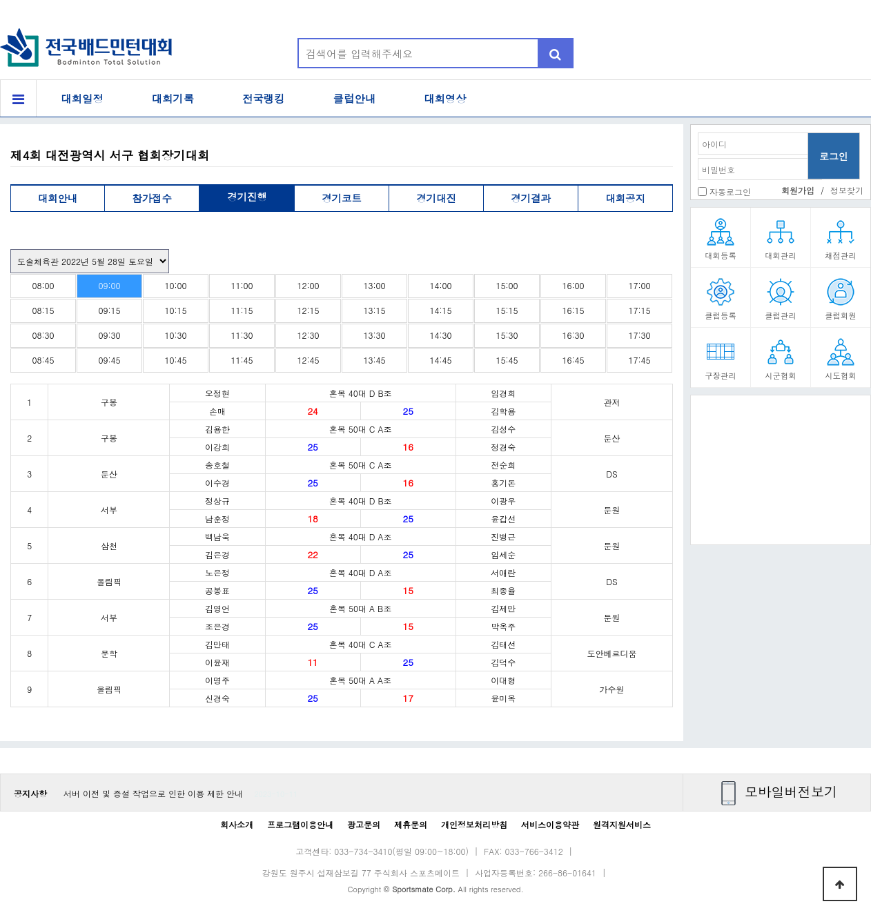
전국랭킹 (263, 98)
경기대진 (436, 198)
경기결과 (531, 198)
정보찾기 (846, 190)
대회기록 (173, 98)
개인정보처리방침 (474, 824)
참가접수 (152, 198)
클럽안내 (354, 98)
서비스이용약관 (550, 824)
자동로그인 (730, 191)
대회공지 (625, 198)
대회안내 (58, 198)
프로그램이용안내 (300, 824)
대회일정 (82, 98)
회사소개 (236, 824)
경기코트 (342, 198)
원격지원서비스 (622, 824)
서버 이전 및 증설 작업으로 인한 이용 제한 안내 (153, 793)
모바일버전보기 (791, 791)
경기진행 (247, 197)
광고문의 (363, 824)
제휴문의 (410, 824)
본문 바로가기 (0, 0)
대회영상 (445, 98)
